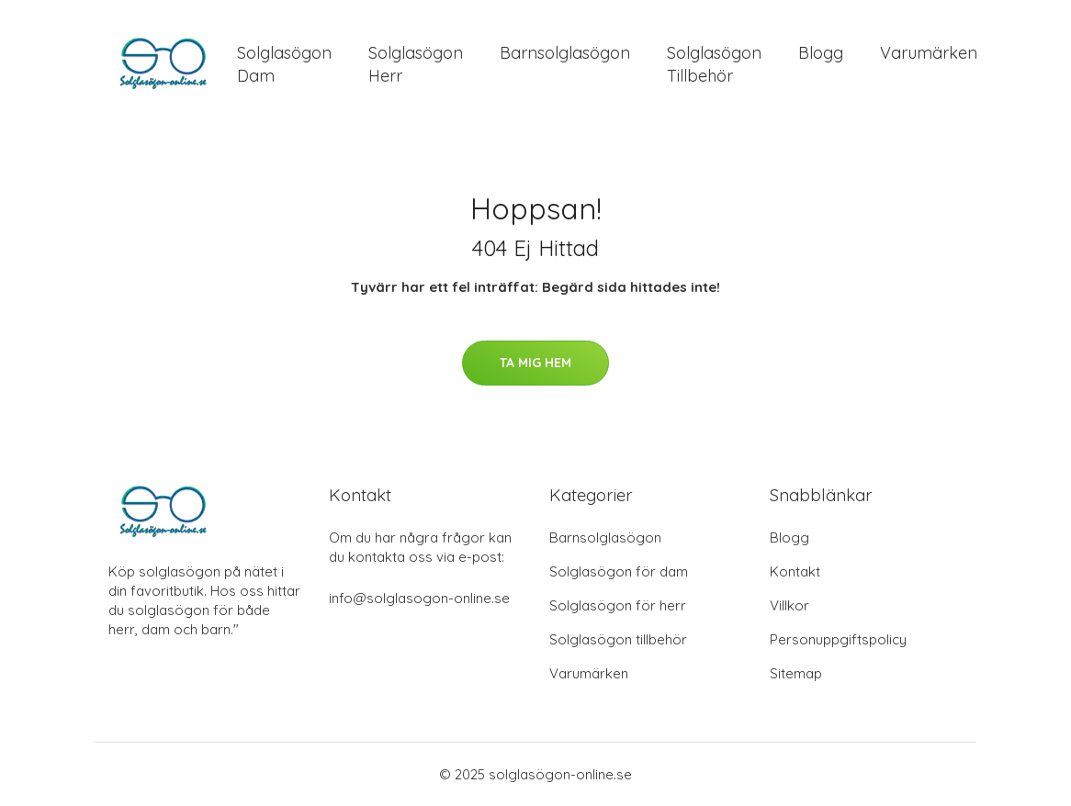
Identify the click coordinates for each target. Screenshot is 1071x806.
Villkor (789, 605)
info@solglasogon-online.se (419, 598)
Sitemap (796, 673)
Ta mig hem (535, 362)
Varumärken (928, 52)
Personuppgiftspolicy (838, 639)
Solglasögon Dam (284, 64)
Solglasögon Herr (415, 64)
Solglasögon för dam (618, 571)
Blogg (820, 52)
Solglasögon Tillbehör (714, 64)
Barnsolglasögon (565, 52)
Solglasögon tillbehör (618, 639)
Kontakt (795, 571)
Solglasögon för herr (617, 605)
